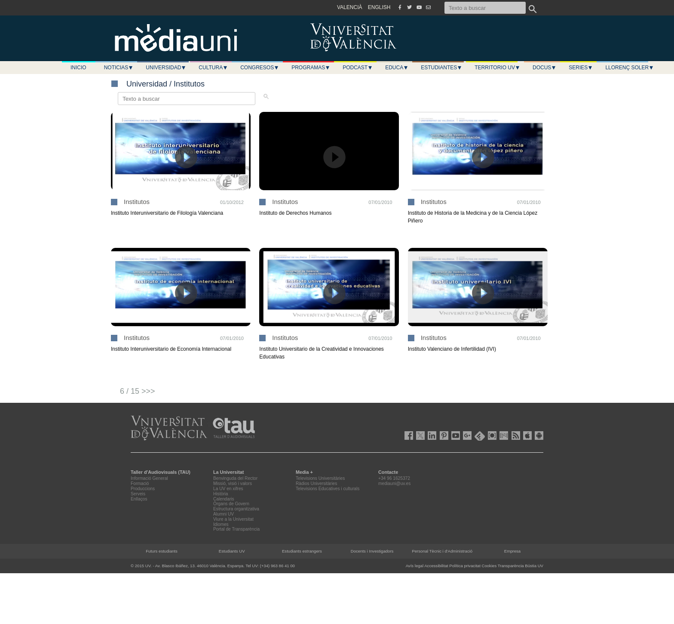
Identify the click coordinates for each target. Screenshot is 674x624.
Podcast (358, 67)
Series (581, 67)
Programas (310, 67)
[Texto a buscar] (485, 8)
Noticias (119, 67)
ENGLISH (379, 7)
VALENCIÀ (349, 7)
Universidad (166, 67)
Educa (396, 67)
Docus (544, 67)
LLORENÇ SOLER (629, 67)
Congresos (259, 67)
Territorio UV (497, 67)
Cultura (213, 67)
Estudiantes (441, 67)
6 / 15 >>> (137, 391)
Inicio (78, 68)
